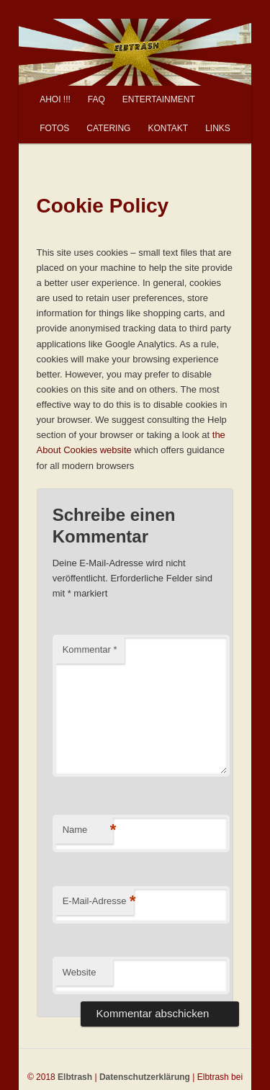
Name (88, 830)
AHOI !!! (55, 99)
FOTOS (54, 128)
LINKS (217, 128)
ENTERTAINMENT (158, 99)
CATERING (108, 128)
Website (79, 972)
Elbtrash (75, 1077)
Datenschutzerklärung (144, 1077)
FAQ (96, 99)
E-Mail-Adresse (98, 901)
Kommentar (90, 649)
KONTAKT (168, 128)
